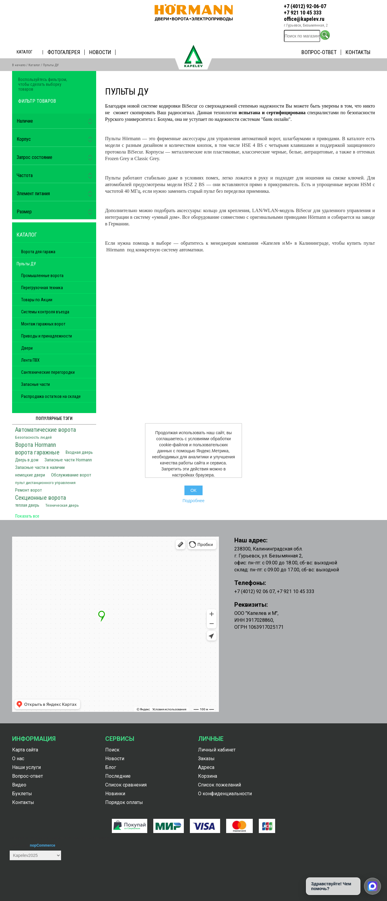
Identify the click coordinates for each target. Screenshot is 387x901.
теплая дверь (27, 505)
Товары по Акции (36, 299)
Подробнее (194, 500)
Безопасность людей (33, 437)
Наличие (25, 121)
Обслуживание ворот (71, 475)
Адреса (206, 767)
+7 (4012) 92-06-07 (305, 6)
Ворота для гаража (38, 251)
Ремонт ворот (28, 490)
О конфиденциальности (225, 793)
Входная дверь (79, 452)
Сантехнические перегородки (48, 372)
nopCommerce (42, 845)
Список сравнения (126, 785)
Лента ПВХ (30, 360)
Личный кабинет (217, 750)
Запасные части (35, 384)
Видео (19, 785)
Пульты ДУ (26, 263)
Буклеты (22, 793)
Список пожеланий (219, 785)
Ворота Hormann (35, 444)
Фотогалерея (63, 52)
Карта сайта (25, 750)
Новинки (115, 793)
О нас (18, 758)
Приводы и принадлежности (46, 336)
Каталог (24, 52)
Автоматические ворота (45, 429)
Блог (110, 767)
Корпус (24, 139)
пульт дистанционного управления (45, 482)
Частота (25, 175)
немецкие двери (30, 475)
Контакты (358, 52)
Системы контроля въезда (45, 311)
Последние (118, 776)
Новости (100, 52)
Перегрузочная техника (42, 287)
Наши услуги (26, 767)
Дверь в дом (26, 460)
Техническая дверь (62, 505)
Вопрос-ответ (319, 52)
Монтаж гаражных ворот (43, 323)
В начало (18, 65)
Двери (27, 348)
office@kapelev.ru (304, 19)
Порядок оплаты (124, 802)
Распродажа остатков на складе (51, 396)
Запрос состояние (34, 157)
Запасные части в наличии (40, 467)
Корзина (207, 776)
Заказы (206, 758)
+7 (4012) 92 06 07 (254, 591)
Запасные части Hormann (68, 460)
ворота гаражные (37, 452)
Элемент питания (33, 193)
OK (193, 490)
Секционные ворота (40, 497)
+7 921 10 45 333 (302, 12)
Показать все (27, 516)
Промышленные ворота (42, 275)
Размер (24, 212)
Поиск (112, 750)
